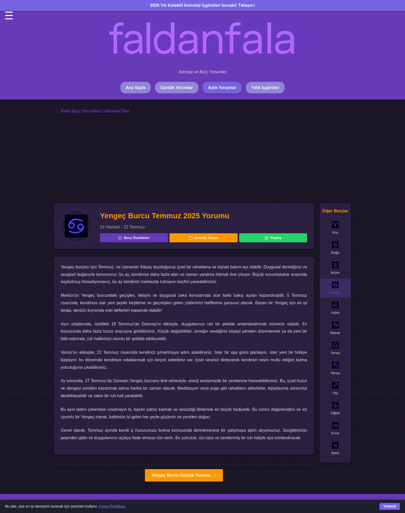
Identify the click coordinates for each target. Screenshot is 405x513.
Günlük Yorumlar (176, 87)
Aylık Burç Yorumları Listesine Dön (91, 111)
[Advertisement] (202, 159)
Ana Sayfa (134, 87)
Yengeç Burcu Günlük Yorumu (184, 475)
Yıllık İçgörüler (266, 87)
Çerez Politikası (112, 506)
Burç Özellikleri (134, 238)
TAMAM (389, 506)
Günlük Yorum (203, 238)
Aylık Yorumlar (222, 87)
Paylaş (273, 238)
